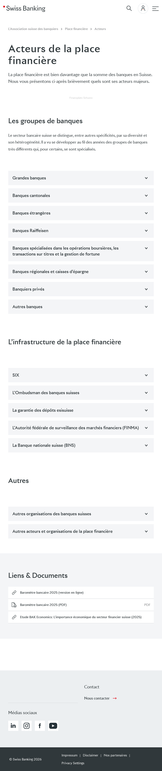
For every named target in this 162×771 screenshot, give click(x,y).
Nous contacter (97, 698)
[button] (13, 726)
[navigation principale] (155, 8)
